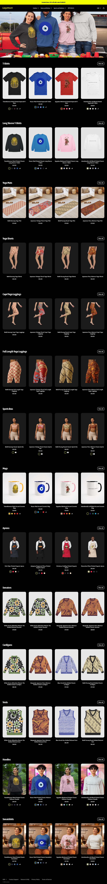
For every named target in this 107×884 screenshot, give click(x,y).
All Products (71, 8)
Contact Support (13, 879)
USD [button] (5, 879)
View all (100, 63)
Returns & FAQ (25, 879)
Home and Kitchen (46, 8)
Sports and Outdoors (60, 8)
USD (99, 8)
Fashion (36, 8)
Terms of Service (47, 879)
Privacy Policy (36, 879)
